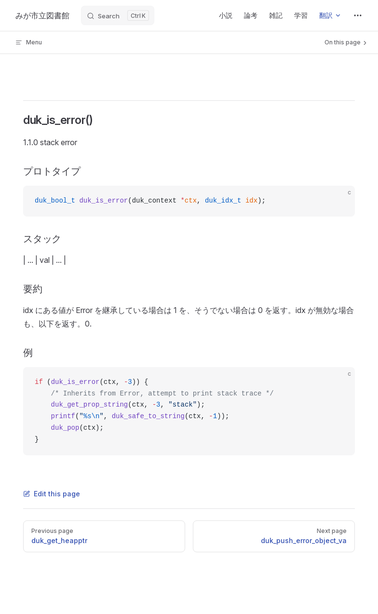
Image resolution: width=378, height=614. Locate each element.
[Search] (117, 15)
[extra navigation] (357, 15)
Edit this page (51, 494)
